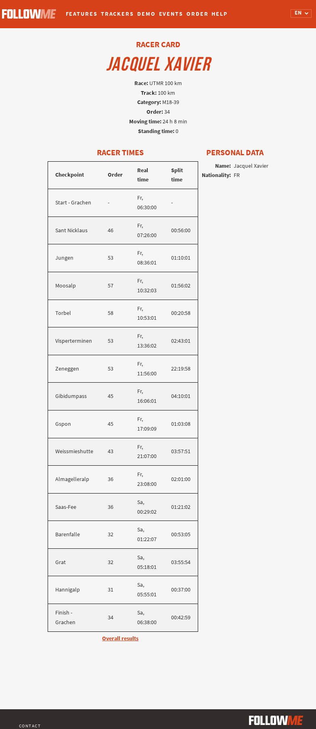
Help (219, 14)
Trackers (117, 14)
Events (171, 14)
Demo (146, 14)
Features (82, 14)
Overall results (120, 638)
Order (197, 14)
